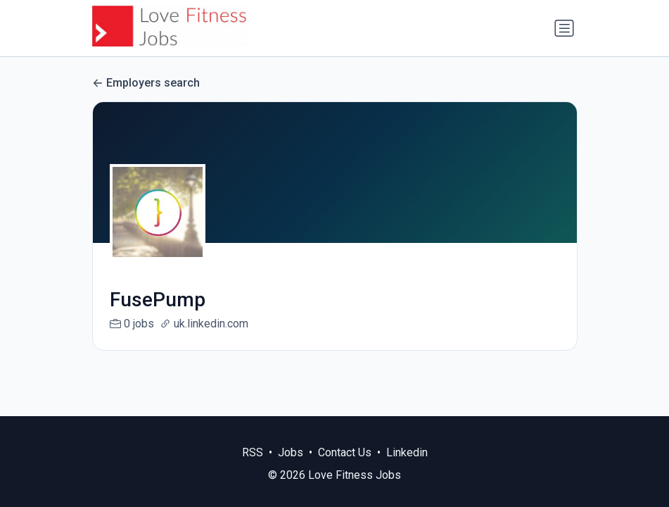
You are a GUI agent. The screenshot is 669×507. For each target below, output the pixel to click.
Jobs (290, 452)
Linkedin (407, 452)
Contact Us (344, 452)
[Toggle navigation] (564, 28)
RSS (252, 452)
